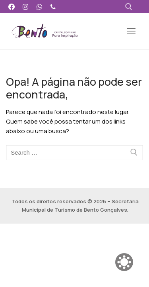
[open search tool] (128, 6)
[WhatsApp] (39, 6)
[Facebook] (11, 6)
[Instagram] (25, 6)
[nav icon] (131, 31)
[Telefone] (53, 6)
